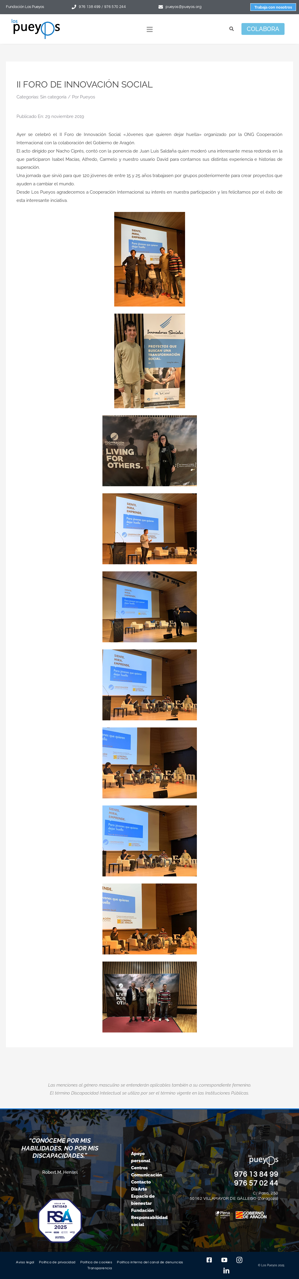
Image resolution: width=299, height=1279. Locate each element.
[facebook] (209, 1260)
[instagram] (239, 1260)
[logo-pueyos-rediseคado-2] (36, 21)
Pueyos (87, 97)
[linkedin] (226, 1270)
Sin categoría (53, 97)
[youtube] (224, 1260)
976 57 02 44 (256, 1183)
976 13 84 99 (256, 1174)
